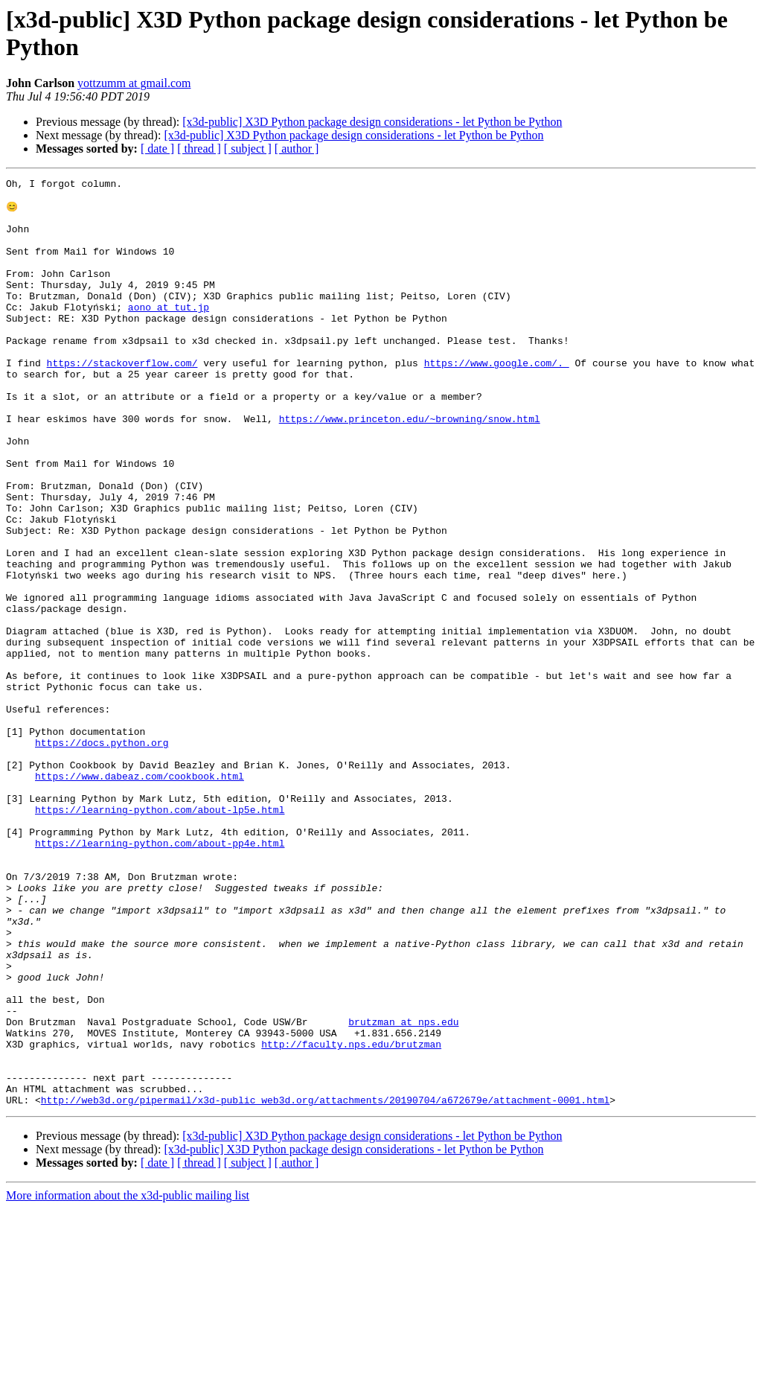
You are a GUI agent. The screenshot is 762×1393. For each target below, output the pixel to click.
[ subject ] (248, 148)
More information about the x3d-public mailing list (127, 1380)
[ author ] (297, 148)
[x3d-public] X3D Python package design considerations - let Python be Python (372, 121)
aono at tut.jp (168, 333)
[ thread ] (199, 148)
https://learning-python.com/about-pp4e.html (159, 976)
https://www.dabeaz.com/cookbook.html (139, 895)
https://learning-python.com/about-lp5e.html (159, 936)
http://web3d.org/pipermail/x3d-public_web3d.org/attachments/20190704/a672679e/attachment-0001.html (325, 1284)
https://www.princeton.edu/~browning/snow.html (409, 467)
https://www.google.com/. (496, 400)
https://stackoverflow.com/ (122, 400)
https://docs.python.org (101, 855)
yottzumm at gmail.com (133, 83)
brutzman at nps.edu (403, 1190)
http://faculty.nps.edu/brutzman (351, 1217)
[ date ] (157, 148)
